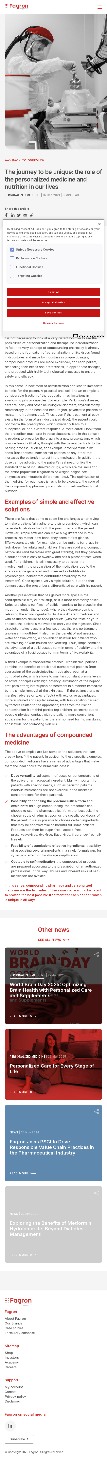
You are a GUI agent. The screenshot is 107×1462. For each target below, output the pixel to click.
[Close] (99, 224)
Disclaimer (12, 1401)
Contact (10, 1392)
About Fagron (15, 1318)
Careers (11, 1367)
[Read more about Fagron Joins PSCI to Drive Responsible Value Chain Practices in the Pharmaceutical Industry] (53, 1143)
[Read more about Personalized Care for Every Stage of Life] (53, 1064)
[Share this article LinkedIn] (12, 215)
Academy (12, 1362)
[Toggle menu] (100, 7)
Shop (9, 1353)
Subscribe (19, 1439)
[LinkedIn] (10, 1426)
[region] (53, 278)
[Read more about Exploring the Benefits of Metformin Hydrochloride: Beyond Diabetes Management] (53, 1224)
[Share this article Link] (31, 215)
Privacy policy (15, 1397)
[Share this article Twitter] (19, 215)
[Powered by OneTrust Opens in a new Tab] (87, 334)
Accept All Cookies (53, 302)
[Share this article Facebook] (6, 215)
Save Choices (53, 312)
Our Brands (13, 1323)
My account (14, 1387)
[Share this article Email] (25, 215)
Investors (12, 1358)
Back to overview (24, 160)
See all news (53, 940)
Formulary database (20, 1333)
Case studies (14, 1328)
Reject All (53, 292)
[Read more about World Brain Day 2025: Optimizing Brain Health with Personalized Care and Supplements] (53, 986)
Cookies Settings (53, 323)
